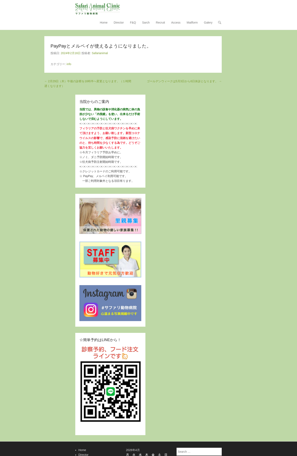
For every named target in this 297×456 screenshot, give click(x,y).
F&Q (133, 22)
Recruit (160, 22)
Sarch (146, 22)
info (69, 64)
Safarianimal (100, 53)
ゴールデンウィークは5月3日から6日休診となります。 (184, 81)
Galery (208, 22)
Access (175, 22)
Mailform (192, 22)
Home (103, 22)
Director (119, 22)
